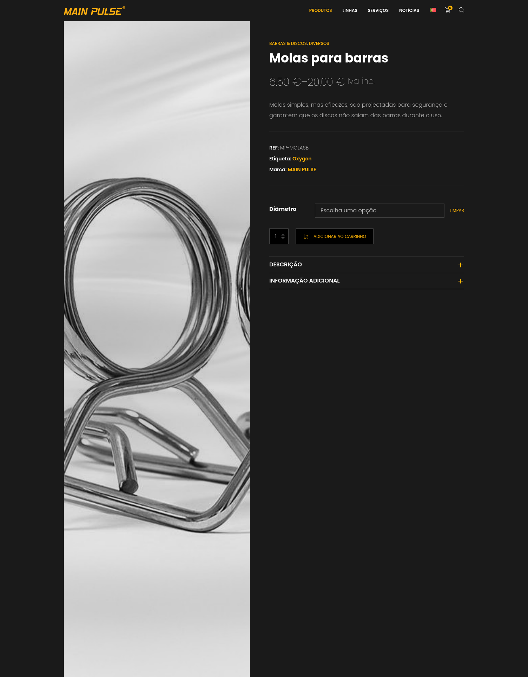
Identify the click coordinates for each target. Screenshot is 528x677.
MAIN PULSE (302, 169)
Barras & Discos (288, 43)
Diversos (319, 43)
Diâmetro (283, 209)
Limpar (457, 210)
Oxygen (301, 158)
